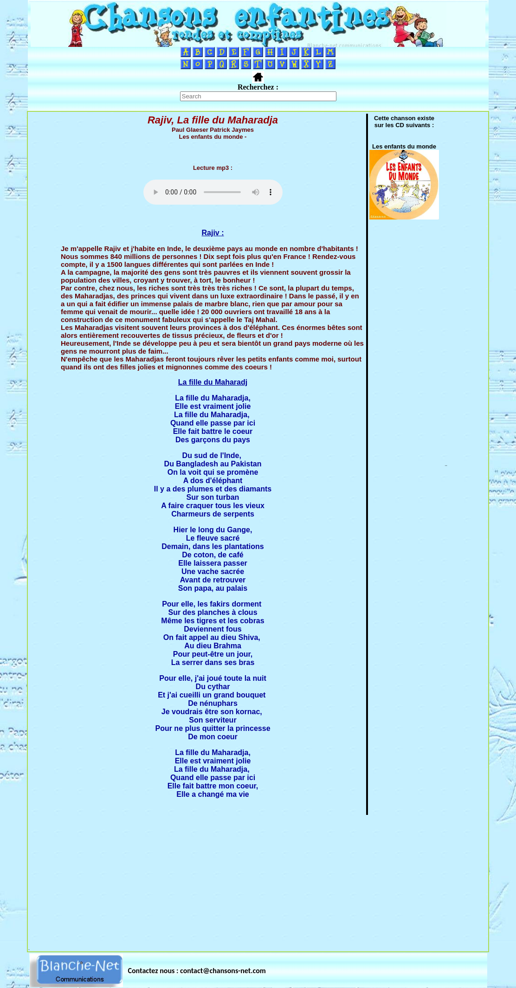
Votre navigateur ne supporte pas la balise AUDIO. (213, 192)
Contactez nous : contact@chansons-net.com (197, 970)
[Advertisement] (258, 881)
